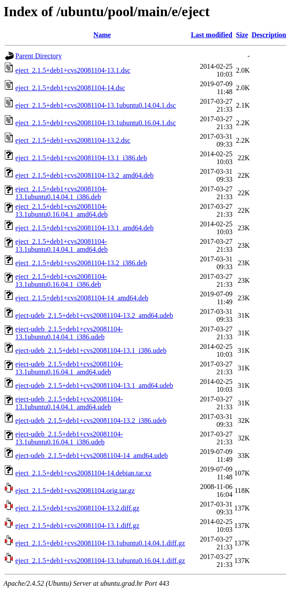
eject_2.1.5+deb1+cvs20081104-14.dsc (70, 87)
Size (242, 35)
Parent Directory (38, 56)
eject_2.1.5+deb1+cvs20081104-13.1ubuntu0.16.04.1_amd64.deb (61, 210)
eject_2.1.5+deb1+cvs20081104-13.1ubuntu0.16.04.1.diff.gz (100, 560)
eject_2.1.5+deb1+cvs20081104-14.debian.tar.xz (83, 473)
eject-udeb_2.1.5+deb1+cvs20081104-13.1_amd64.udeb (94, 385)
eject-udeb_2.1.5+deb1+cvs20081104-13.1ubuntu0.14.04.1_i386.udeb (69, 333)
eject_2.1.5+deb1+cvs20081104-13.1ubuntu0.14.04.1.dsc (95, 105)
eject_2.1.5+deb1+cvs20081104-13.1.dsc (72, 70)
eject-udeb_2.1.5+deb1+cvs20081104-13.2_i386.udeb (90, 420)
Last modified (211, 35)
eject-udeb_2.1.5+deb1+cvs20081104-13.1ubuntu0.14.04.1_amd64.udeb (69, 403)
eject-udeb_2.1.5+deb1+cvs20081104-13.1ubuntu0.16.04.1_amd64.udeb (69, 368)
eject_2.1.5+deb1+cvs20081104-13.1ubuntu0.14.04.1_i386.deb (61, 193)
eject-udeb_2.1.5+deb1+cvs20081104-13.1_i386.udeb (90, 350)
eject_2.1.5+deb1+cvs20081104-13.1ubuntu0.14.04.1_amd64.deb (61, 245)
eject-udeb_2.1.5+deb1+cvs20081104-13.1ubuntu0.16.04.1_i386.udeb (69, 438)
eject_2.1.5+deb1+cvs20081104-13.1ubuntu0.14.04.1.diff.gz (100, 543)
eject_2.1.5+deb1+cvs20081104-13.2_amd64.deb (84, 175)
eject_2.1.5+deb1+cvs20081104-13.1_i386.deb (81, 158)
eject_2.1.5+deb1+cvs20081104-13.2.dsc (72, 140)
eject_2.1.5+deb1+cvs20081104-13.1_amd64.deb (84, 228)
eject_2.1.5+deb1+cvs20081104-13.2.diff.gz (77, 508)
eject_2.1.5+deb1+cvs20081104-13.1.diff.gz (77, 525)
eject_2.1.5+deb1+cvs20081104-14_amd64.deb (81, 298)
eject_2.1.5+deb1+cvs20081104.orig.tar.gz (75, 490)
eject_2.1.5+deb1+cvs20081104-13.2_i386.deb (81, 263)
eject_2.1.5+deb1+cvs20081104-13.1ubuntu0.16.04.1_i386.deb (61, 280)
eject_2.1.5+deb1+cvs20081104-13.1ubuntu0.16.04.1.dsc (95, 123)
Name (102, 35)
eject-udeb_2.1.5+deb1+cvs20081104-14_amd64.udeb (91, 455)
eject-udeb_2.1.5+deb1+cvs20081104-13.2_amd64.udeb (94, 315)
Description (269, 35)
